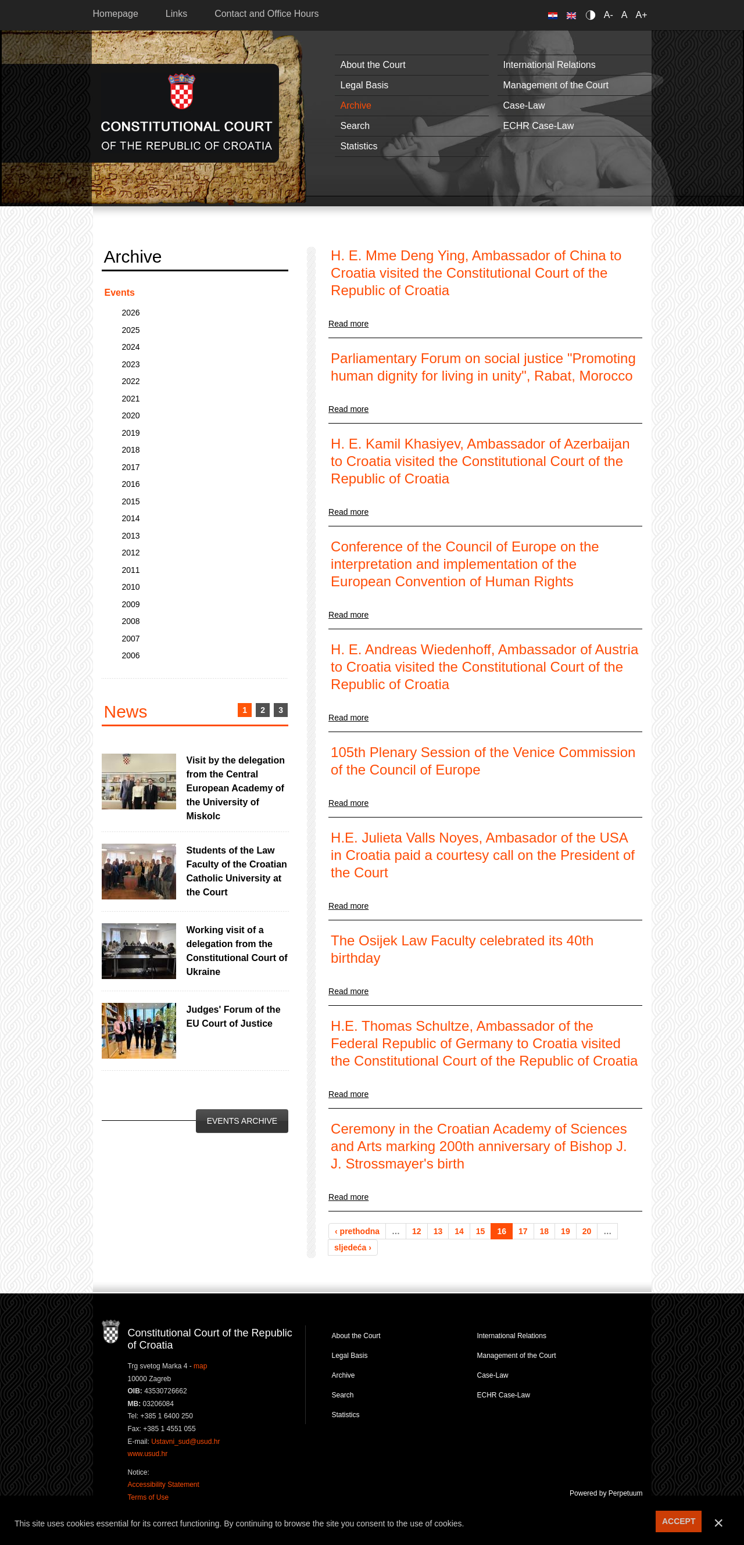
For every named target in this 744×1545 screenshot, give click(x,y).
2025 (131, 330)
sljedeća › (352, 1247)
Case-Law (524, 105)
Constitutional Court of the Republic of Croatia (187, 113)
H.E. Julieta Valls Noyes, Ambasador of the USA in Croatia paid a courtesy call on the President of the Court (483, 855)
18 (544, 1231)
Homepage (115, 14)
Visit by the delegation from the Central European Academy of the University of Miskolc (236, 788)
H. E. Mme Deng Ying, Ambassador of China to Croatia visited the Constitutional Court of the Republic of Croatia (476, 273)
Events (120, 292)
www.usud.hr (148, 1454)
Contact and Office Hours (266, 14)
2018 (131, 449)
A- (608, 15)
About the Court (373, 65)
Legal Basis (365, 85)
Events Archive (242, 1120)
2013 (131, 535)
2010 (131, 587)
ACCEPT (679, 1521)
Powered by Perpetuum (606, 1493)
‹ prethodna (357, 1231)
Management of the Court (556, 85)
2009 (131, 604)
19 (565, 1231)
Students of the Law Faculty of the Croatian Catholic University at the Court (237, 871)
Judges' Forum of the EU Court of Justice (234, 1016)
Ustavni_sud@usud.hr (185, 1442)
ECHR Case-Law (538, 126)
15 (480, 1231)
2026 (131, 312)
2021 (131, 398)
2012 (131, 552)
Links (176, 14)
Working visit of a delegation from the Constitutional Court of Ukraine (237, 951)
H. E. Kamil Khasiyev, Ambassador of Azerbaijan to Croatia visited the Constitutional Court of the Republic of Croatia (480, 461)
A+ (641, 15)
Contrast (592, 15)
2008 (131, 621)
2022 (131, 381)
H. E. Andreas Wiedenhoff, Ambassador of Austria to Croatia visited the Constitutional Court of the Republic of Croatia (484, 666)
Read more (348, 323)
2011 (131, 570)
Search (355, 126)
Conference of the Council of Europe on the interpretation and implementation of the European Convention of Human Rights (465, 564)
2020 (131, 415)
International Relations (549, 65)
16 (501, 1231)
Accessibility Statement (163, 1485)
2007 (131, 638)
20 (587, 1231)
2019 (131, 433)
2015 (131, 501)
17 (523, 1231)
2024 (131, 347)
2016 (131, 484)
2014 (131, 518)
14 (459, 1231)
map (200, 1366)
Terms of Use (148, 1497)
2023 (131, 364)
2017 (131, 467)
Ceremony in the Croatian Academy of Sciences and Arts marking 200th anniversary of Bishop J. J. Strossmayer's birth (479, 1146)
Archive (356, 105)
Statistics (359, 146)
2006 (131, 655)
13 (438, 1231)
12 (416, 1231)
